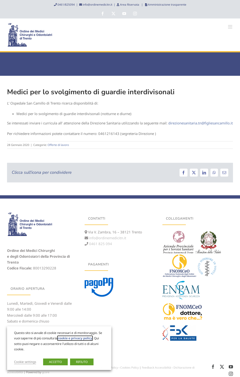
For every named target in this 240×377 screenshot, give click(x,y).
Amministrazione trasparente (166, 5)
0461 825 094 (100, 243)
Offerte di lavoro (58, 145)
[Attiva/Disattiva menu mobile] (230, 26)
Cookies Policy (129, 368)
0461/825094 (66, 5)
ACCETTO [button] (55, 362)
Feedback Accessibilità (156, 368)
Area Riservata (129, 5)
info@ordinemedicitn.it (97, 5)
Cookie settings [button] (25, 362)
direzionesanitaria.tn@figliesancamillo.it (200, 123)
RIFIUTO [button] (82, 362)
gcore (45, 372)
